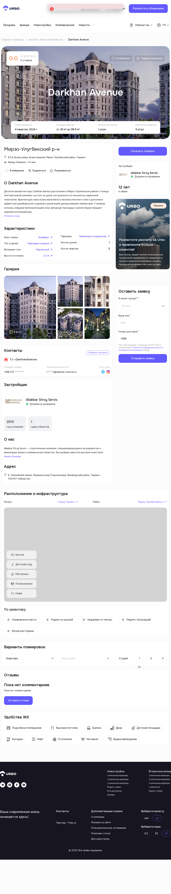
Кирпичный (44, 255)
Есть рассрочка (114, 823)
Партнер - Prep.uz (66, 855)
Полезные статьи (100, 867)
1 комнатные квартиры (117, 808)
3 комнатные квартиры (117, 816)
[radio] (21, 56)
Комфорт (45, 242)
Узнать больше (13, 472)
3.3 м (48, 261)
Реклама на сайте (101, 855)
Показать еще (14, 218)
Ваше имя (124, 315)
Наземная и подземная (92, 241)
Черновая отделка (39, 248)
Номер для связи (128, 331)
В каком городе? (128, 298)
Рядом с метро (114, 820)
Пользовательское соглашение (108, 861)
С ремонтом (154, 820)
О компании (97, 849)
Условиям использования (131, 350)
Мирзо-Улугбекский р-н (149, 524)
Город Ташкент (67, 524)
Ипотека (111, 827)
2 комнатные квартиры (118, 812)
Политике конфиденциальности (147, 347)
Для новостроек (100, 873)
